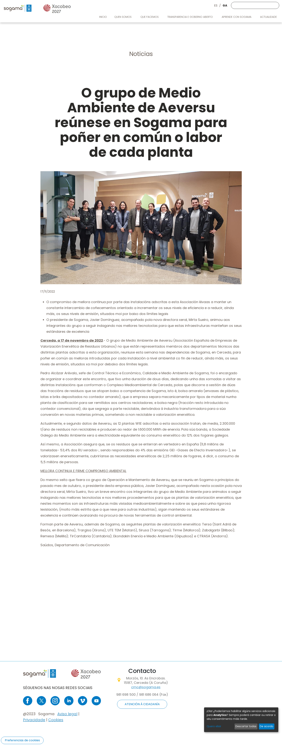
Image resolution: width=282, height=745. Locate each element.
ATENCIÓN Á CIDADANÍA (142, 704)
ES (215, 5)
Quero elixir (214, 726)
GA (225, 5)
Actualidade (269, 17)
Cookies (55, 719)
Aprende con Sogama (237, 17)
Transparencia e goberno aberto (190, 17)
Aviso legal (67, 713)
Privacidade (34, 719)
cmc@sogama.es (145, 687)
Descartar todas (245, 726)
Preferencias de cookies (22, 740)
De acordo (266, 726)
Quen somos (123, 17)
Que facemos (149, 17)
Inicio (103, 17)
